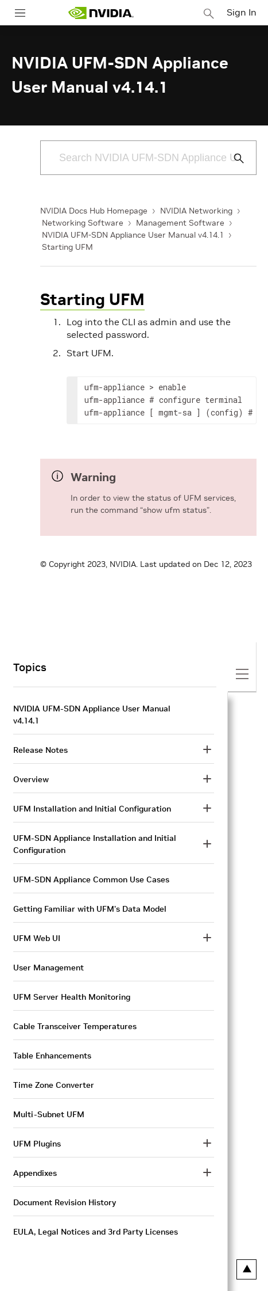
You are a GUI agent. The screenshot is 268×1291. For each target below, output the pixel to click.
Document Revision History (64, 1202)
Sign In (242, 12)
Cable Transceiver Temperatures (75, 1026)
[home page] (101, 13)
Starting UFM (67, 247)
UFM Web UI (36, 938)
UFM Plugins (37, 1143)
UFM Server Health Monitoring (71, 997)
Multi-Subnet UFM (48, 1114)
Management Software (180, 223)
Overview (31, 779)
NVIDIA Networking (196, 210)
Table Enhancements (52, 1055)
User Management (48, 967)
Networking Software (82, 223)
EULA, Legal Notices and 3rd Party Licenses (95, 1232)
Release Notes (40, 750)
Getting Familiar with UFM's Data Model (89, 909)
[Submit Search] (232, 158)
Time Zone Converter (53, 1085)
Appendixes (35, 1173)
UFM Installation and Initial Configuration (92, 808)
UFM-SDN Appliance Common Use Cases (91, 879)
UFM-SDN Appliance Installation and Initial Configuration (94, 844)
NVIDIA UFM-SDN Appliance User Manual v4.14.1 (133, 235)
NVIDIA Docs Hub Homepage (93, 210)
